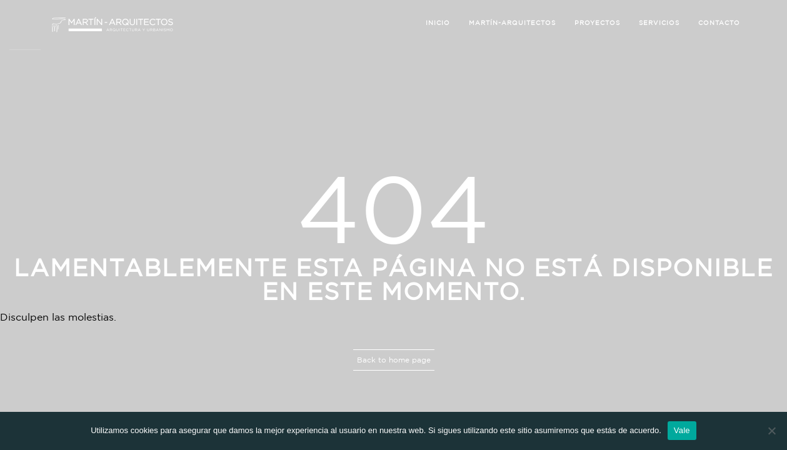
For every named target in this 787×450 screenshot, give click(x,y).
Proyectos (597, 22)
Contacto (719, 22)
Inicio (438, 22)
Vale (682, 430)
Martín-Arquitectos (512, 22)
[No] (771, 430)
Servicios (659, 22)
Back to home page (394, 360)
